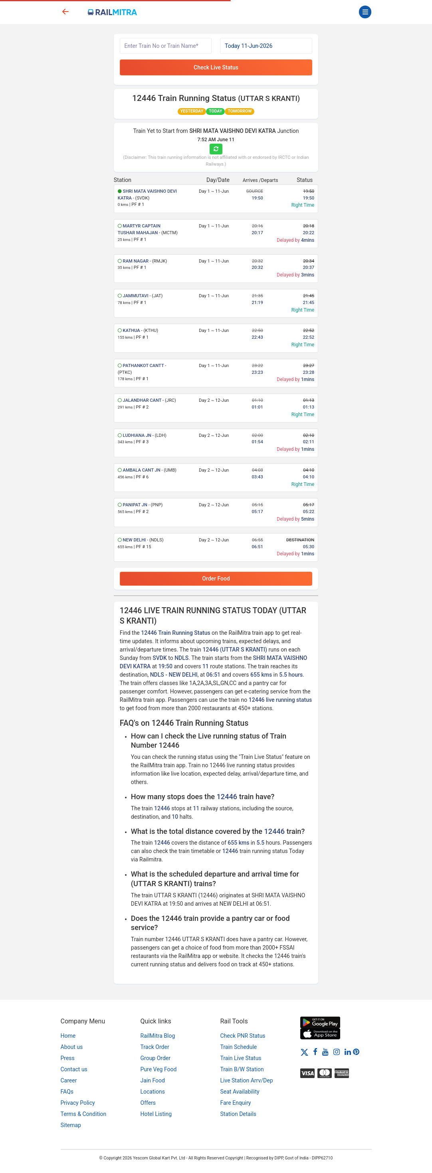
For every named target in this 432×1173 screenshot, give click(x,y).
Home (68, 1036)
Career (69, 1080)
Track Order (155, 1047)
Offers (148, 1103)
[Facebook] (315, 1052)
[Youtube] (325, 1052)
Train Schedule (238, 1047)
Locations (153, 1091)
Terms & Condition (84, 1114)
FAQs (67, 1091)
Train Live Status (241, 1058)
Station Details (238, 1114)
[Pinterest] (356, 1052)
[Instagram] (336, 1052)
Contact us (74, 1069)
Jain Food (153, 1080)
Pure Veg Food (159, 1069)
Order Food (216, 578)
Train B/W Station (242, 1069)
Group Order (156, 1058)
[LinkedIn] (348, 1052)
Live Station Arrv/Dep (246, 1080)
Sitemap (71, 1125)
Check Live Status (216, 67)
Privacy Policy (78, 1103)
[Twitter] (304, 1052)
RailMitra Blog (158, 1036)
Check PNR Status (243, 1036)
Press (68, 1058)
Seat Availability (240, 1091)
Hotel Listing (156, 1114)
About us (72, 1047)
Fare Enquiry (235, 1103)
